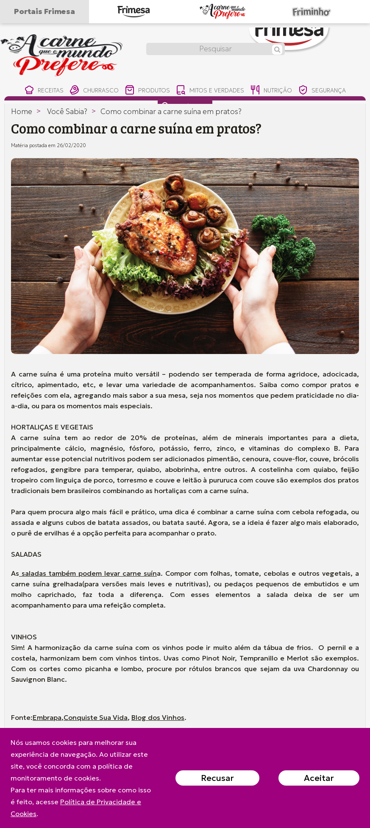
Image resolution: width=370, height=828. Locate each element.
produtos (145, 91)
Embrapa (47, 717)
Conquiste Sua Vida (96, 717)
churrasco (90, 91)
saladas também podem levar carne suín (88, 573)
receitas (38, 91)
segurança (326, 91)
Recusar (217, 777)
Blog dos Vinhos (157, 717)
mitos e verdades (210, 91)
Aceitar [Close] (319, 777)
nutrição (272, 91)
